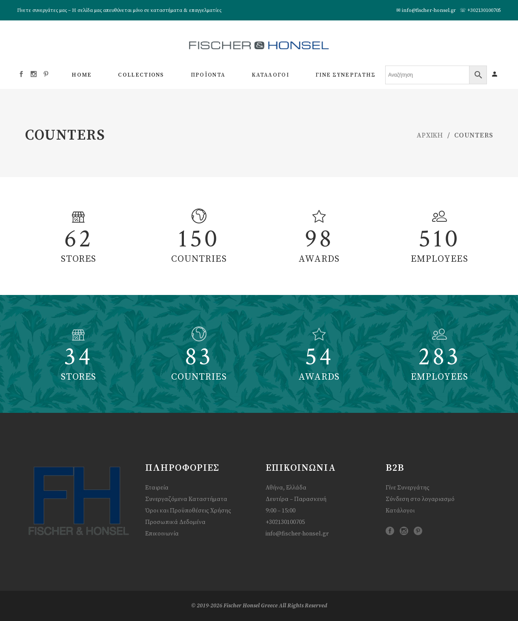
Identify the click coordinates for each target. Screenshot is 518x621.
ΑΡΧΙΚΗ (430, 135)
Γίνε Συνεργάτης (407, 488)
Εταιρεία (157, 488)
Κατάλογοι (400, 511)
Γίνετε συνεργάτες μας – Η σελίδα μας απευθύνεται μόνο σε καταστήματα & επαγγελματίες (119, 10)
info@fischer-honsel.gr (429, 10)
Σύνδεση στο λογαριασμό (420, 499)
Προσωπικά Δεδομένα (175, 522)
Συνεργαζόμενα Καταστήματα (186, 499)
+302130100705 (484, 10)
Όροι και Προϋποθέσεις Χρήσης (188, 511)
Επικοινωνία (162, 534)
